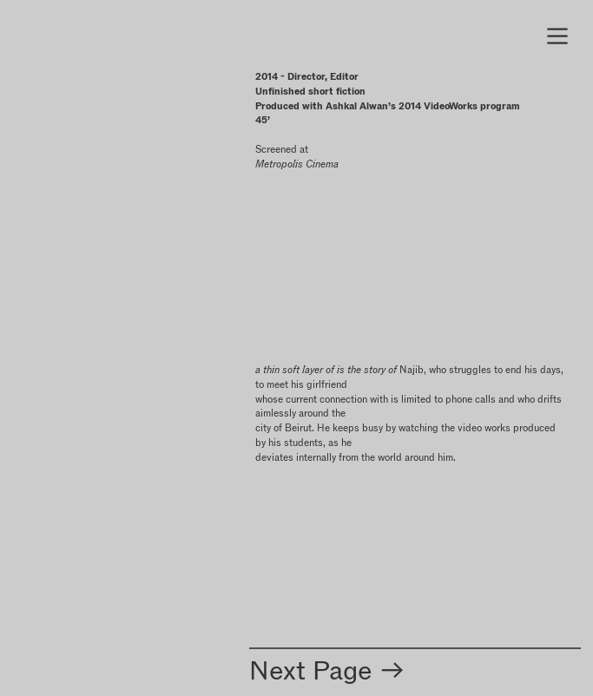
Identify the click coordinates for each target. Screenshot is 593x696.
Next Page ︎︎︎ (327, 670)
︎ (557, 36)
